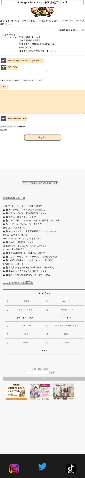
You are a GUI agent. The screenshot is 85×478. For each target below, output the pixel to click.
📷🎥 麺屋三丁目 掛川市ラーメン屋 (19, 217)
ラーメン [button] (18, 342)
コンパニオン (64, 317)
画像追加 (3, 135)
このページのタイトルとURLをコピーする (40, 183)
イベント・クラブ (24, 317)
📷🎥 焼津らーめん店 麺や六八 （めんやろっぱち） (27, 275)
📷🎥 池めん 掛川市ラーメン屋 (18, 242)
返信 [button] (76, 30)
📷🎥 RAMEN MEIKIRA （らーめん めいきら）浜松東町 (28, 260)
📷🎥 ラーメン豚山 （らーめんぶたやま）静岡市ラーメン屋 (31, 220)
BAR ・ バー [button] (58, 301)
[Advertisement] (40, 421)
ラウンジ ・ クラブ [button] (20, 309)
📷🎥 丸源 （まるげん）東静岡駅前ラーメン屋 (24, 213)
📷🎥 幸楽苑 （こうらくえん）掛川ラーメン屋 (24, 271)
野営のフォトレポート (13, 264)
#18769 (81, 30)
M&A (44, 350)
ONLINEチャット (44, 293)
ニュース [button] (58, 342)
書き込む (42, 142)
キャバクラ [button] (18, 325)
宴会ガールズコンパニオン (15, 235)
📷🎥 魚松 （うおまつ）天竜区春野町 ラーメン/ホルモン (29, 231)
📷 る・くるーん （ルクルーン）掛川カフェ (23, 224)
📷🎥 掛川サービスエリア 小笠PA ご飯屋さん (24, 209)
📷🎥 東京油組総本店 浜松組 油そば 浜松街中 (24, 253)
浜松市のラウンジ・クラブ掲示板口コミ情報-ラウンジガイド (31, 21)
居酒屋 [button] (17, 301)
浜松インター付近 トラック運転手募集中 (22, 206)
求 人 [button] (17, 334)
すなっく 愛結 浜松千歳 (13, 249)
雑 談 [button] (57, 334)
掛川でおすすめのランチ (14, 228)
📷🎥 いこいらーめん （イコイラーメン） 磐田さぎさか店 (30, 256)
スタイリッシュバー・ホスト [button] (62, 325)
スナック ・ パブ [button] (59, 309)
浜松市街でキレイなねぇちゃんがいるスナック (25, 246)
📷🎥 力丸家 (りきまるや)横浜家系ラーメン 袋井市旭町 (28, 267)
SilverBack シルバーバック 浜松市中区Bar (22, 238)
